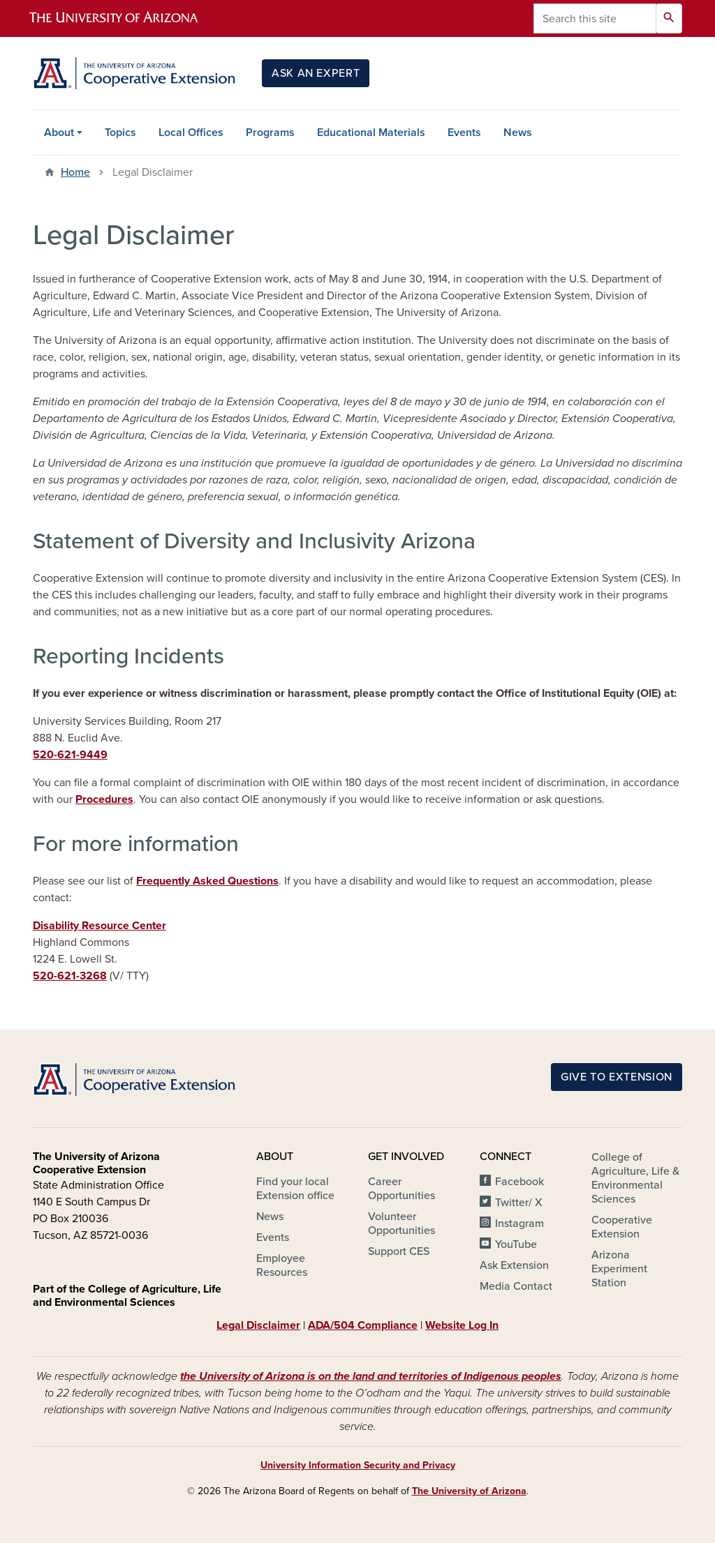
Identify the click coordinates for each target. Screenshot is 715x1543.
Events (464, 133)
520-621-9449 (70, 755)
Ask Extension (514, 1265)
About (59, 133)
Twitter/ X (519, 1203)
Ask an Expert (316, 73)
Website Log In (462, 1325)
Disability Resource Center (99, 926)
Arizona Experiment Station (619, 1269)
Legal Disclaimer (258, 1325)
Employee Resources (281, 1265)
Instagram (519, 1223)
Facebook (519, 1182)
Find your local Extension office (295, 1189)
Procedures (104, 799)
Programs (270, 133)
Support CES (398, 1251)
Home (75, 172)
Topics (120, 133)
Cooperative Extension (621, 1227)
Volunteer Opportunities (401, 1223)
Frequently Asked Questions (207, 881)
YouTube (516, 1244)
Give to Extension (616, 1077)
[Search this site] (594, 18)
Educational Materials (371, 133)
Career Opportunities (401, 1189)
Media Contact (516, 1286)
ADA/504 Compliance (363, 1325)
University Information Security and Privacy (357, 1465)
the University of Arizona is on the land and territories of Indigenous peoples (370, 1376)
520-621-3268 (70, 976)
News (517, 133)
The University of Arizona (469, 1491)
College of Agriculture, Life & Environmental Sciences (635, 1178)
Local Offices (191, 133)
